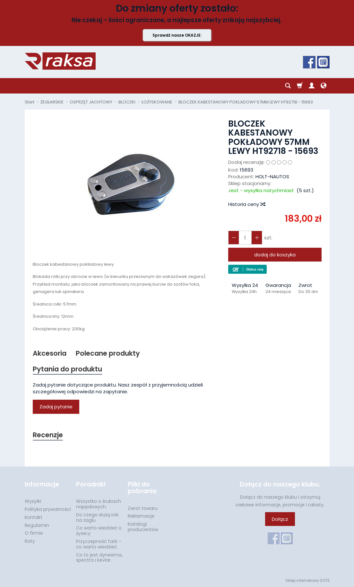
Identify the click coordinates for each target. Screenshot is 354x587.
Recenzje (48, 435)
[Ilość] (245, 238)
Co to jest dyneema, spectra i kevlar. (99, 558)
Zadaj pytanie (56, 406)
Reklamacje (141, 516)
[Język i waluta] (323, 85)
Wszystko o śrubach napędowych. (98, 504)
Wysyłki (33, 501)
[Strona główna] (60, 61)
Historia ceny (246, 204)
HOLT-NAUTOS (272, 176)
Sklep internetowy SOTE (307, 580)
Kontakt (33, 517)
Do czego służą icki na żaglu (97, 517)
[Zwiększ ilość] (233, 238)
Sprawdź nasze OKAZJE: (177, 35)
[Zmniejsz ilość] (256, 238)
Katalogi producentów (143, 527)
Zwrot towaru (143, 508)
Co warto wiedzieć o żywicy (99, 531)
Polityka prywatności (48, 509)
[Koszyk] (300, 85)
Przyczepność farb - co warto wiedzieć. (98, 544)
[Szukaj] (288, 85)
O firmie (34, 533)
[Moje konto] (312, 85)
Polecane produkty (108, 353)
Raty (30, 541)
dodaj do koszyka (275, 254)
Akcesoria (49, 353)
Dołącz (280, 519)
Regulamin (37, 525)
